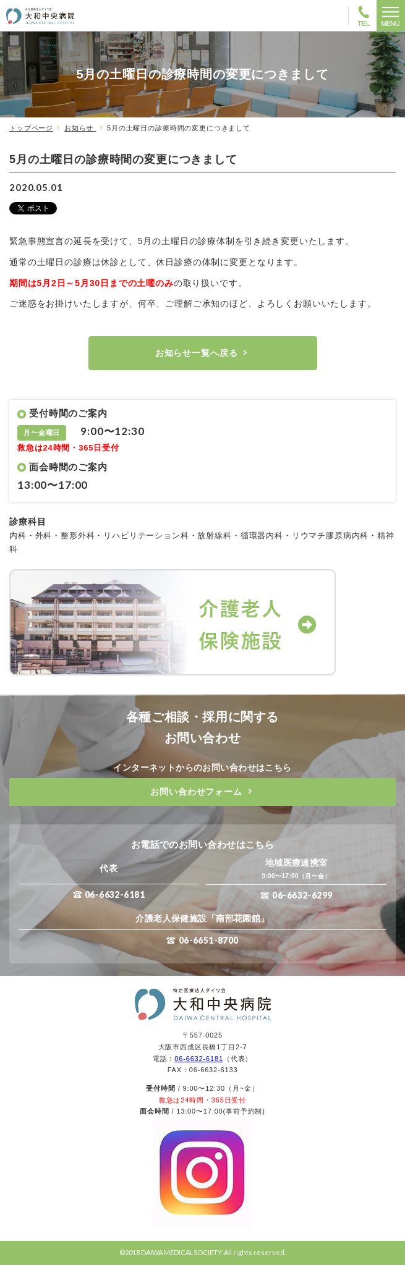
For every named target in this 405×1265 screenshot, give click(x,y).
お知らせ (80, 128)
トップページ (31, 128)
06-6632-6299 (302, 895)
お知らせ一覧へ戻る (196, 353)
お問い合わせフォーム (196, 792)
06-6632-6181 (115, 894)
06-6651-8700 (209, 940)
